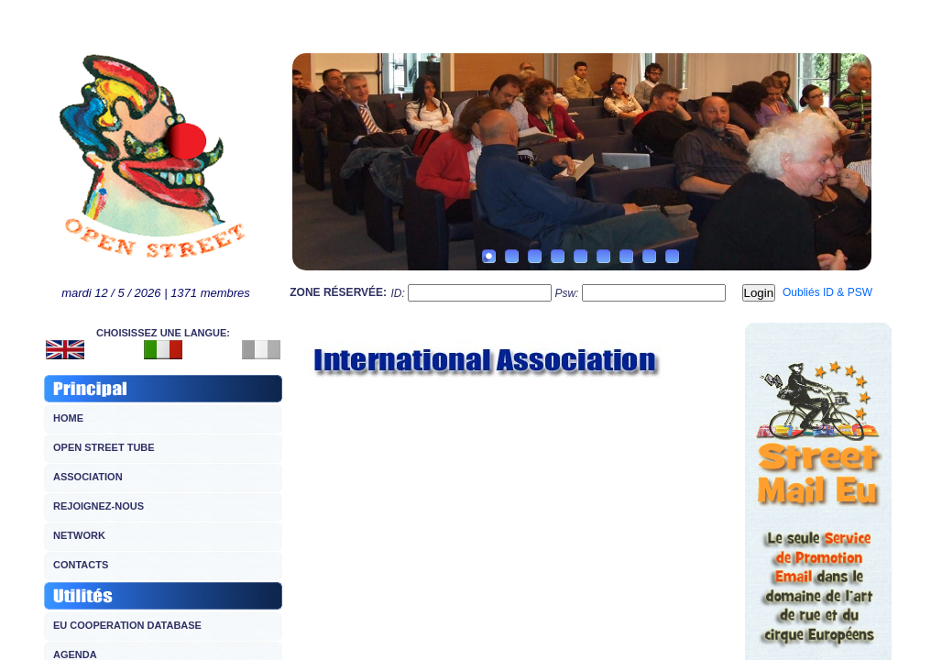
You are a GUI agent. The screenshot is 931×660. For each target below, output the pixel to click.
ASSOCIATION (88, 476)
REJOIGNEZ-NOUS (98, 506)
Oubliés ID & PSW (827, 292)
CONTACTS (80, 564)
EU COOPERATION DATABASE (127, 625)
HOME (68, 418)
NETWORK (79, 535)
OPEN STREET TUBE (104, 447)
